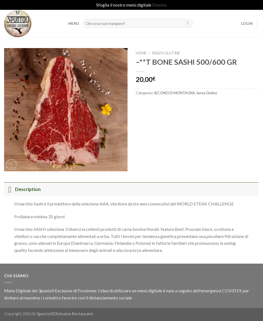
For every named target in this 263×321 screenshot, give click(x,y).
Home (141, 53)
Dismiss (159, 4)
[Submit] (187, 23)
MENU (73, 23)
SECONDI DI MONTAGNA (174, 93)
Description (22, 189)
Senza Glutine (166, 53)
